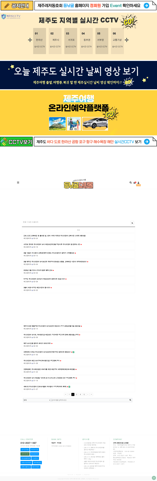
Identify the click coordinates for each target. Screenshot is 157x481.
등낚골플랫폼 (26, 458)
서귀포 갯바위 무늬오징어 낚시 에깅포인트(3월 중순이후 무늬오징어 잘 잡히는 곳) (53, 244)
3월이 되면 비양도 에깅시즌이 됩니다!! (38, 287)
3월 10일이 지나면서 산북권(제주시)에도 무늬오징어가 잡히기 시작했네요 (50, 253)
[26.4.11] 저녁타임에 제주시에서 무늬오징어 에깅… (94, 453)
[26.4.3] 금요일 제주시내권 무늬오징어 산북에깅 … (94, 467)
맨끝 (91, 394)
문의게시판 (25, 454)
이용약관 (87, 475)
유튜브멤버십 (26, 467)
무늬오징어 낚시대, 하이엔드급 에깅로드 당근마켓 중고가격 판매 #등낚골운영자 (52, 335)
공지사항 (85, 439)
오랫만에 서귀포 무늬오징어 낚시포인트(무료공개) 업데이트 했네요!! (49, 352)
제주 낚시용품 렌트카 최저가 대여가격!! (38, 343)
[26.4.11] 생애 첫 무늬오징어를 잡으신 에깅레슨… (94, 449)
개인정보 (78, 475)
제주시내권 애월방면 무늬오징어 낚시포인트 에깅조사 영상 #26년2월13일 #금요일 (53, 326)
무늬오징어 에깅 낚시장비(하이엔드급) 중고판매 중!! (42, 360)
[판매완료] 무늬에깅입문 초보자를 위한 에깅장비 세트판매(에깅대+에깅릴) (50, 369)
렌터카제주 (35, 467)
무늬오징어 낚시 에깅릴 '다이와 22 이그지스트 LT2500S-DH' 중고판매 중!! (50, 378)
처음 (65, 394)
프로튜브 (35, 458)
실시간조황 (25, 450)
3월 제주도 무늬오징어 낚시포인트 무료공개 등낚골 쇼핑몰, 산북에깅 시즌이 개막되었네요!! (56, 261)
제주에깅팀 (37, 463)
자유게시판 (34, 450)
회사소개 (70, 475)
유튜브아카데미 (26, 463)
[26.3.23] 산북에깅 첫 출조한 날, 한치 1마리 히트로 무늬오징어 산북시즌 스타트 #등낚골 (54, 236)
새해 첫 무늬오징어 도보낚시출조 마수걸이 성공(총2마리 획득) (47, 386)
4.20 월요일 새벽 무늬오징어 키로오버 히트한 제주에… (94, 444)
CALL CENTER (26, 439)
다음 (87, 394)
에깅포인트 (34, 454)
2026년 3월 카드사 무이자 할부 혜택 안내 (39, 270)
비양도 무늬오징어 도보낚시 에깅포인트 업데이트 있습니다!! (45, 279)
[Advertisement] (78, 162)
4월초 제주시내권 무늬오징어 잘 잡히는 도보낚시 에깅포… (94, 462)
